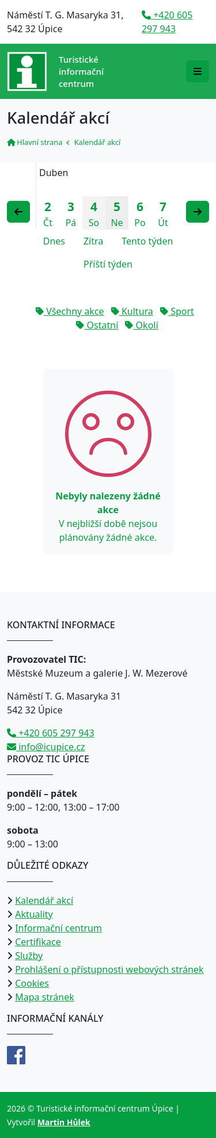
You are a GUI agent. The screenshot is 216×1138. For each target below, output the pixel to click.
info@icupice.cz (46, 746)
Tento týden (147, 241)
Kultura (132, 311)
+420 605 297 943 (50, 733)
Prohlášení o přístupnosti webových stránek (109, 969)
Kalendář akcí (44, 900)
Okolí (141, 325)
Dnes (54, 241)
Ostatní (97, 325)
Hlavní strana (34, 142)
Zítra (93, 241)
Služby (29, 955)
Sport (177, 311)
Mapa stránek (44, 997)
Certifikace (38, 941)
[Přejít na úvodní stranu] (55, 71)
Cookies (32, 983)
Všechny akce (70, 311)
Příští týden (108, 264)
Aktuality (34, 914)
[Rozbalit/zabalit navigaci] (197, 71)
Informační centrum (58, 928)
